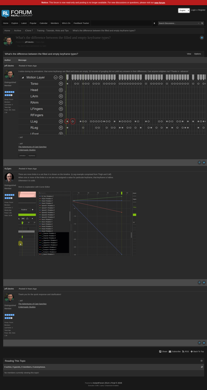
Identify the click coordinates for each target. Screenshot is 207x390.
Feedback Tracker (81, 23)
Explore (15, 23)
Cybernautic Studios (26, 150)
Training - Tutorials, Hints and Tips (53, 30)
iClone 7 (29, 30)
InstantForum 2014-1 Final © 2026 (107, 383)
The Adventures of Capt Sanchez (32, 147)
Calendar (43, 23)
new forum (159, 3)
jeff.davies (29, 42)
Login (193, 10)
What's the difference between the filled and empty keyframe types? (104, 30)
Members (54, 23)
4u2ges (7, 168)
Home (6, 23)
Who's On (66, 23)
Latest (24, 23)
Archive (17, 30)
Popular (33, 23)
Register (201, 10)
